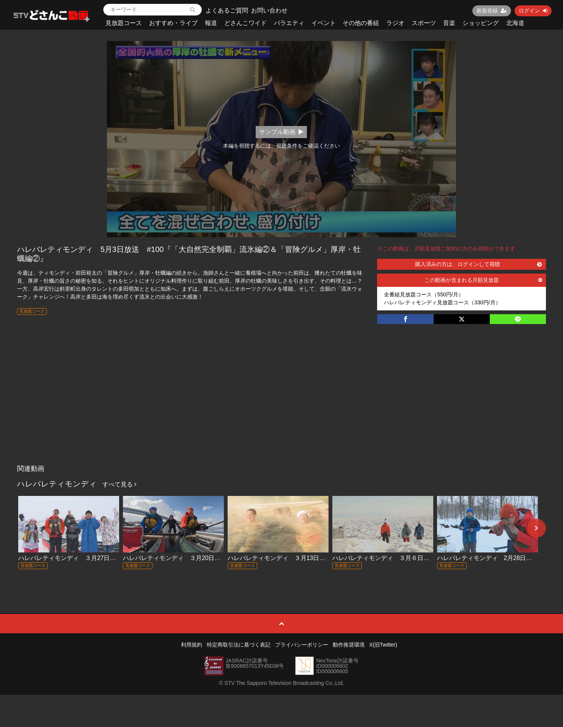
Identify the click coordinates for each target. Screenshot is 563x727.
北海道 (515, 23)
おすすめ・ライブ (173, 23)
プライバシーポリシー (301, 645)
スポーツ (424, 23)
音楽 (449, 23)
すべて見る (119, 484)
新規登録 (492, 11)
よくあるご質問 (227, 10)
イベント (323, 23)
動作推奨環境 (349, 645)
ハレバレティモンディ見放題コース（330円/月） (442, 302)
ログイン (533, 11)
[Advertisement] (281, 404)
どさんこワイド (245, 23)
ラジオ (395, 23)
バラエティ (289, 23)
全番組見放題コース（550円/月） (423, 294)
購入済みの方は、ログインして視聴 (478, 264)
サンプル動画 (281, 132)
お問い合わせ (269, 10)
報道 (211, 23)
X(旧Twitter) (383, 645)
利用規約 (191, 645)
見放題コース (123, 23)
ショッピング (480, 23)
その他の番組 (361, 23)
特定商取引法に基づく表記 (238, 645)
